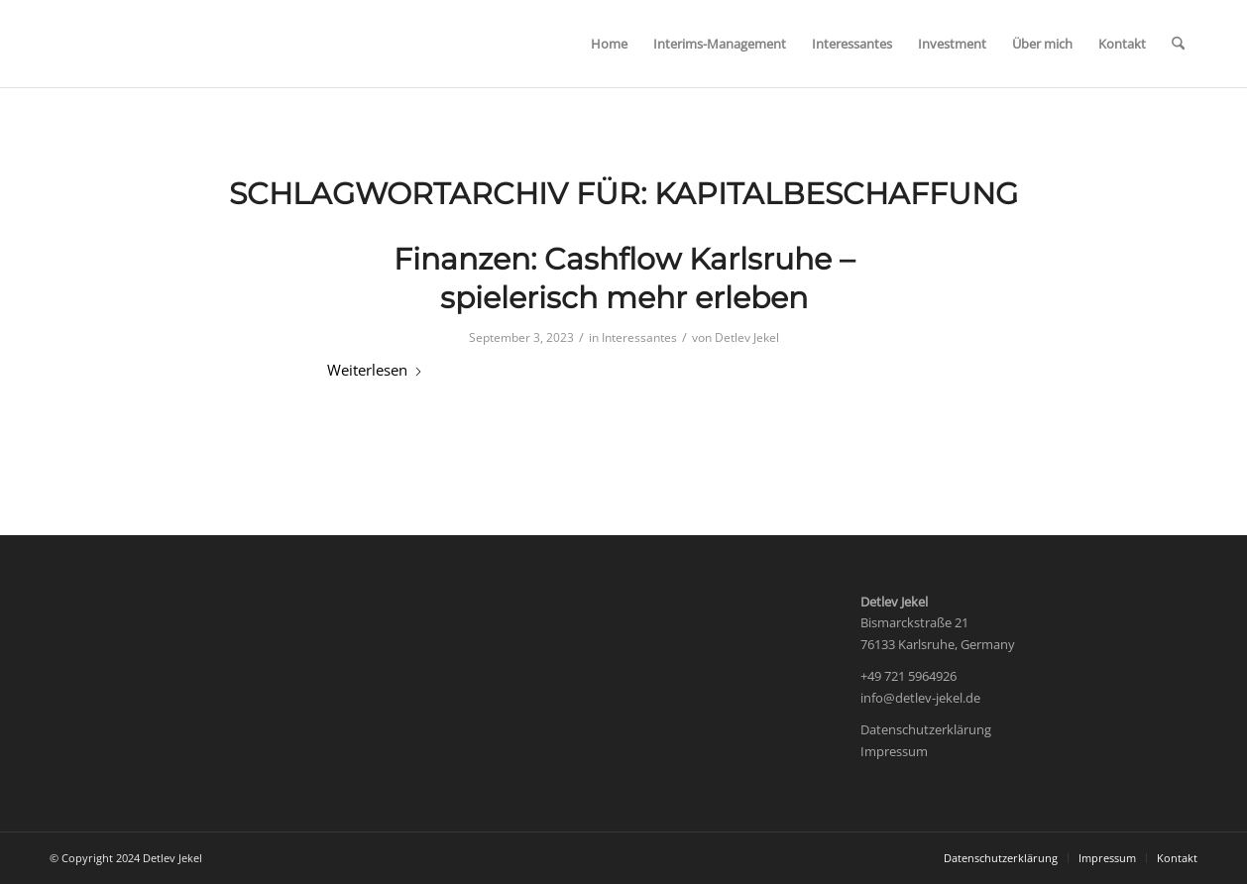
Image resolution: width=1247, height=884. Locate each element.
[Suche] (1178, 43)
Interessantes (639, 337)
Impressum (894, 751)
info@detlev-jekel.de (920, 698)
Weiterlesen (375, 370)
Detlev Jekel (747, 337)
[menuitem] (609, 43)
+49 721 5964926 (908, 676)
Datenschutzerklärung (925, 729)
